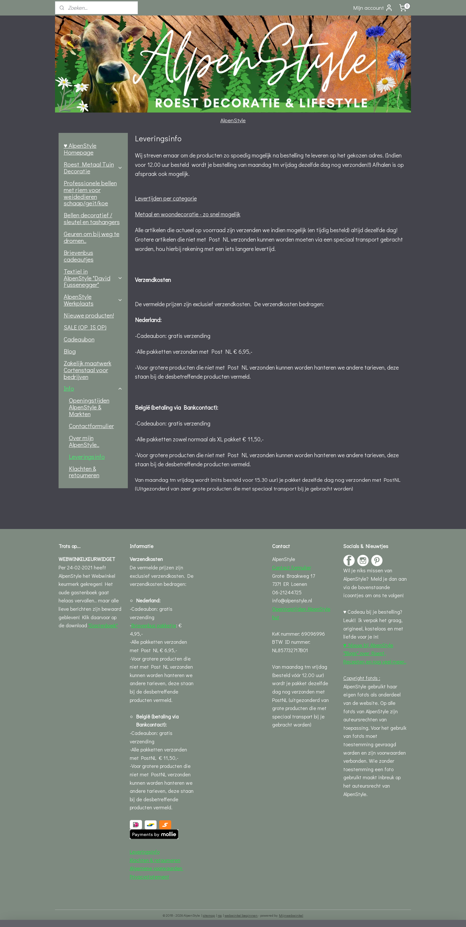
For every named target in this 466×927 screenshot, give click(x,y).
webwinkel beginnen (241, 915)
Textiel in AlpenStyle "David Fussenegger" (93, 278)
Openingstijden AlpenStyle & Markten (89, 407)
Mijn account (373, 8)
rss (220, 915)
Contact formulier (291, 567)
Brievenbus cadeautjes (79, 255)
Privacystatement (149, 876)
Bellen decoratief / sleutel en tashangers (92, 218)
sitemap (209, 915)
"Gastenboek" (103, 625)
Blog (70, 351)
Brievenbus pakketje (153, 625)
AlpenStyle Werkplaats (93, 299)
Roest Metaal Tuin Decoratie (93, 167)
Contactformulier (91, 426)
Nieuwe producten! (89, 315)
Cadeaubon (79, 339)
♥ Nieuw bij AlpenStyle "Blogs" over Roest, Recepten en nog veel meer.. (374, 653)
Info (93, 388)
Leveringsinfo (87, 456)
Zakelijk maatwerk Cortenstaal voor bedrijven (87, 370)
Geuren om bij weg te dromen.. (91, 237)
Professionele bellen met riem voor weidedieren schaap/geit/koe (90, 193)
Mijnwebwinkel (291, 915)
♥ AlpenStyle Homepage (80, 148)
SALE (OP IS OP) (85, 327)
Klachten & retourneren (84, 471)
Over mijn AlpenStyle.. (84, 441)
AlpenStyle (233, 120)
